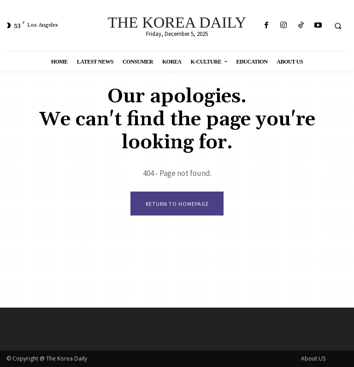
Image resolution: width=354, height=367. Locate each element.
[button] (337, 25)
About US (313, 358)
